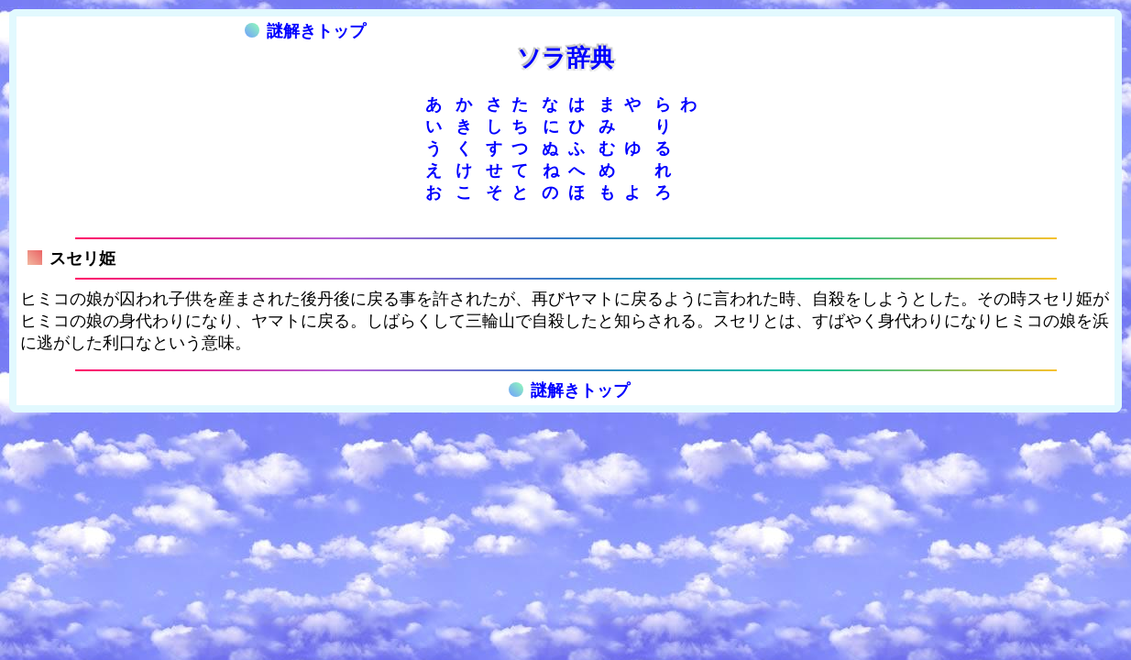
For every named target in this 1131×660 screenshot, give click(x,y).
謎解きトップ (305, 31)
